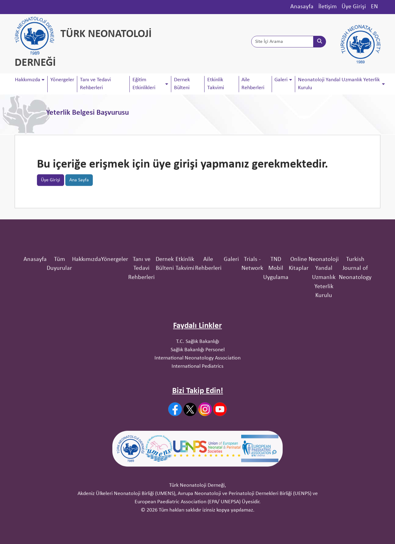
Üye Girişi (354, 7)
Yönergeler (62, 80)
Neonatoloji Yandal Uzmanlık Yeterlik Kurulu (324, 320)
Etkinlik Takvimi (215, 84)
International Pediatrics (197, 409)
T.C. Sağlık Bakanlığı (197, 384)
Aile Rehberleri (252, 84)
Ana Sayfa (79, 182)
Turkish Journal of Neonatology (355, 311)
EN (374, 7)
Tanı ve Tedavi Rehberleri (95, 84)
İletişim (327, 7)
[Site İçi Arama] (282, 43)
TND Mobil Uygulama (275, 311)
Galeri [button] (281, 80)
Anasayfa (301, 7)
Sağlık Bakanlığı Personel (198, 392)
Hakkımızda (86, 302)
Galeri (231, 302)
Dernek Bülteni (182, 84)
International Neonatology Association (197, 400)
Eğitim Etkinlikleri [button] (143, 84)
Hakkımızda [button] (27, 80)
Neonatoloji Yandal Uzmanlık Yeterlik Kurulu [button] (339, 84)
